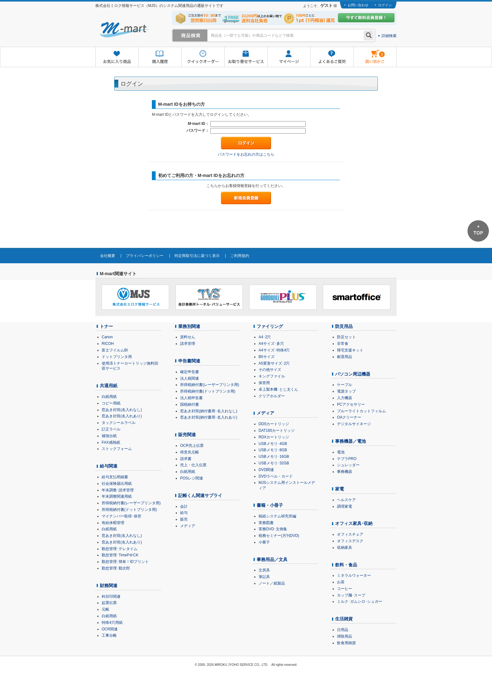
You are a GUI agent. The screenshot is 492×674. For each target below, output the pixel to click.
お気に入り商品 (116, 57)
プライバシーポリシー (144, 256)
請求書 (185, 459)
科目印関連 (111, 596)
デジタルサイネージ (354, 424)
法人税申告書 (191, 398)
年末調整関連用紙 (117, 496)
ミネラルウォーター (354, 575)
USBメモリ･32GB (274, 463)
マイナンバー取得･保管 (121, 516)
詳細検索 (389, 36)
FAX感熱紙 (111, 442)
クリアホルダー (272, 396)
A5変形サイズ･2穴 (274, 363)
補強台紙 (109, 436)
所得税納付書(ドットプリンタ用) (129, 509)
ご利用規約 (239, 256)
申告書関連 (189, 360)
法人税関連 (189, 378)
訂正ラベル (111, 429)
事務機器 (344, 471)
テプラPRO (346, 459)
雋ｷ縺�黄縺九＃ (369, 52)
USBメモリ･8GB (273, 450)
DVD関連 (266, 470)
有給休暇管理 (113, 523)
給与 (184, 513)
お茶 (341, 582)
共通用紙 (108, 385)
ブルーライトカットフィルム (361, 411)
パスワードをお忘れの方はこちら (246, 154)
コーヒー (344, 588)
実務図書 (266, 523)
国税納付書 (189, 404)
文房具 (264, 570)
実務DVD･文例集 (273, 529)
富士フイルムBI (115, 350)
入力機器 (344, 398)
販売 (184, 519)
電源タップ (346, 391)
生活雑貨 (344, 618)
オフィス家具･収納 (353, 523)
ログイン (385, 5)
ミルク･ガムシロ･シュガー (359, 601)
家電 (339, 488)
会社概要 (107, 256)
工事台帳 (109, 635)
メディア (187, 526)
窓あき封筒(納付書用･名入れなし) (208, 411)
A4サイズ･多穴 (271, 343)
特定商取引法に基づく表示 (197, 256)
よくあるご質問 (331, 57)
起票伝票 (109, 603)
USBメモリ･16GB (274, 456)
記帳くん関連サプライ (200, 495)
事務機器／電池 (350, 441)
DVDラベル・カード (276, 476)
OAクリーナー (349, 417)
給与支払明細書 (115, 477)
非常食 (342, 343)
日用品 (342, 630)
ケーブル (344, 384)
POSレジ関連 (191, 478)
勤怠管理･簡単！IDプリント (125, 561)
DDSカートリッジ (274, 424)
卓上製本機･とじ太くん (278, 389)
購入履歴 (159, 57)
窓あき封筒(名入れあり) (122, 416)
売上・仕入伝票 (193, 465)
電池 (341, 452)
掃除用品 (344, 636)
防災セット (346, 337)
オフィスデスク (350, 541)
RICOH (108, 343)
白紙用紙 (109, 396)
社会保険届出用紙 (117, 483)
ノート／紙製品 (272, 583)
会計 (184, 506)
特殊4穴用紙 (112, 622)
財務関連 (108, 585)
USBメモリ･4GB (273, 443)
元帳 (105, 609)
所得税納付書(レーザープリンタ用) (131, 503)
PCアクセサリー (351, 404)
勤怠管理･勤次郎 (116, 568)
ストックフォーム (117, 449)
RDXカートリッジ (274, 437)
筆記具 (264, 577)
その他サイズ (270, 369)
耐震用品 (344, 357)
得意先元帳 (189, 452)
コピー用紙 (111, 403)
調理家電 (344, 506)
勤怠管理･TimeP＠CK (120, 555)
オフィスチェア (350, 534)
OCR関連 (110, 629)
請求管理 (187, 343)
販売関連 (187, 434)
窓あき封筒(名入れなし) (122, 410)
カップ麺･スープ (351, 595)
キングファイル (272, 376)
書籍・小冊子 (270, 505)
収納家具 (344, 547)
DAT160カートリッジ (277, 430)
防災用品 (344, 326)
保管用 (264, 383)
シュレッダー (348, 465)
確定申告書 (189, 372)
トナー (106, 326)
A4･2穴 (265, 337)
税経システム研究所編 (277, 516)
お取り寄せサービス (245, 57)
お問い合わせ (358, 5)
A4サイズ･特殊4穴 (274, 350)
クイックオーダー (202, 57)
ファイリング (270, 326)
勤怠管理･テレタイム (119, 549)
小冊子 (264, 542)
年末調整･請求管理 (118, 490)
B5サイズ (267, 357)
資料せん (187, 337)
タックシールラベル (119, 422)
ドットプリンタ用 (117, 357)
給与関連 (108, 465)
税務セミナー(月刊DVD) (279, 535)
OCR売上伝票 (192, 445)
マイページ (288, 57)
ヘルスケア (346, 500)
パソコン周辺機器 (352, 374)
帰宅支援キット (350, 350)
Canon (107, 337)
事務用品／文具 (272, 559)
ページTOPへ (478, 231)
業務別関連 (189, 326)
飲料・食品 (346, 564)
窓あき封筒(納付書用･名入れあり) (208, 417)
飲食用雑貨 (346, 643)
